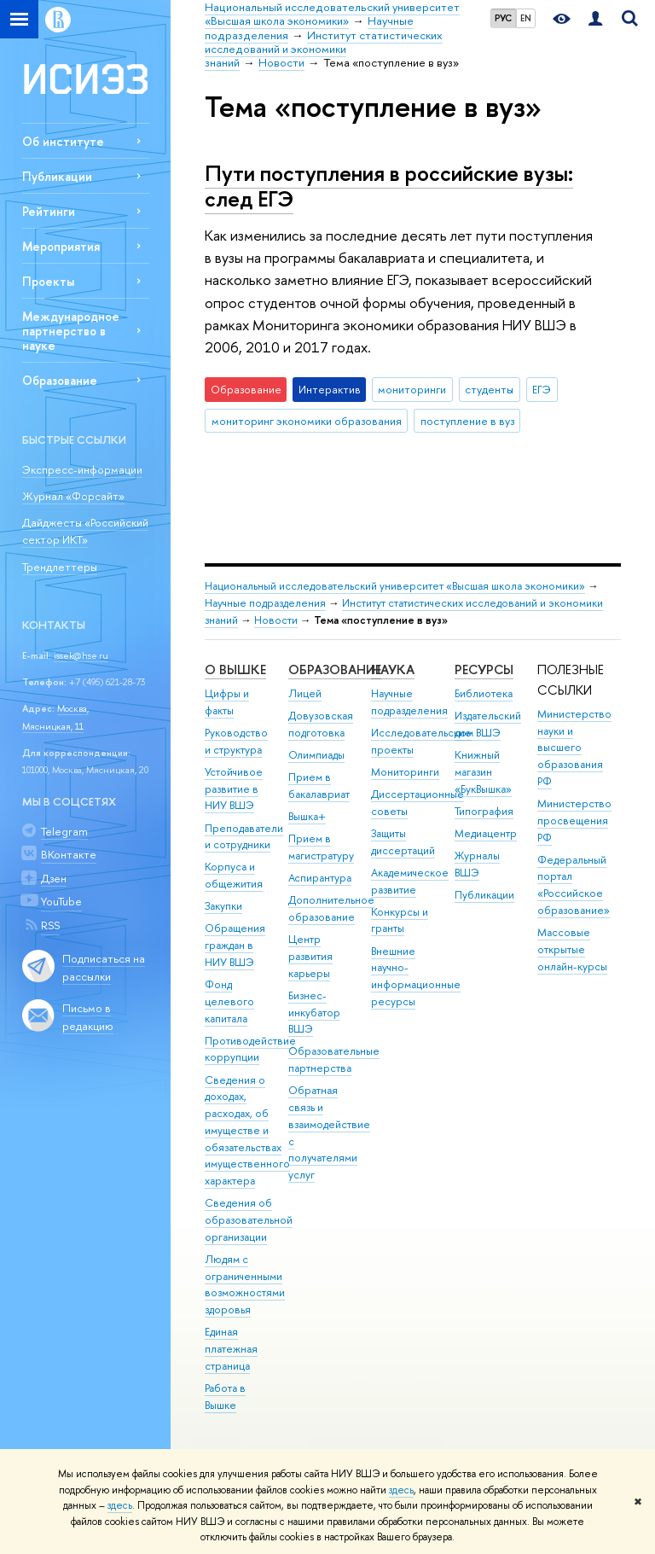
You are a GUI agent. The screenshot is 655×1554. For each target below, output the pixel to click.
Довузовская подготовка (320, 724)
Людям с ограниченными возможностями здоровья (245, 1284)
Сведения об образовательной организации (249, 1220)
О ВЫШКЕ (235, 669)
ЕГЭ (541, 389)
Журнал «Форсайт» (73, 495)
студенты (489, 389)
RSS (50, 925)
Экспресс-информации (82, 469)
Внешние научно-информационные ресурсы (416, 976)
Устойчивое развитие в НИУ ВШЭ (234, 789)
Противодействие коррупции (250, 1049)
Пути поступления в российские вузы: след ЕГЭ (389, 186)
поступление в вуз (467, 420)
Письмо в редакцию (87, 1016)
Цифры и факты (227, 702)
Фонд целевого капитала (229, 1001)
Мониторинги (405, 772)
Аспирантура (319, 877)
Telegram (64, 831)
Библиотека (484, 693)
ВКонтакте (68, 854)
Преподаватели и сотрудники (244, 837)
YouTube (61, 901)
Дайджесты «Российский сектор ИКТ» (85, 531)
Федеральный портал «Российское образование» (573, 885)
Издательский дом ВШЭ (488, 724)
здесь (401, 1490)
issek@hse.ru (81, 655)
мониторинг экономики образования (307, 420)
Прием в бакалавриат (319, 785)
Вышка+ (307, 816)
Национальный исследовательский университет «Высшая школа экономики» (395, 586)
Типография (484, 811)
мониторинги (412, 389)
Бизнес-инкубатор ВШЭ (314, 1012)
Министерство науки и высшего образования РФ (574, 748)
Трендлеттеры (59, 566)
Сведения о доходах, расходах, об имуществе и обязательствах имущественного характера (247, 1131)
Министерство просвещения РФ (574, 820)
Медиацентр (486, 833)
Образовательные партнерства (334, 1059)
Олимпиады (316, 755)
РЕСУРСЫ (484, 669)
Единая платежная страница (231, 1348)
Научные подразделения (265, 603)
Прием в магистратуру (321, 847)
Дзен (54, 878)
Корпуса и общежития (234, 875)
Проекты (48, 281)
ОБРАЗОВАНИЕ (334, 669)
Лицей (305, 693)
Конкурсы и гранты (399, 920)
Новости (276, 620)
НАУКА (392, 669)
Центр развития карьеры (310, 956)
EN (525, 18)
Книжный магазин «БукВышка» (483, 772)
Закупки (223, 906)
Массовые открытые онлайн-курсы (572, 949)
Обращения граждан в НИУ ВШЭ (235, 945)
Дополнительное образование (331, 908)
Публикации (57, 176)
